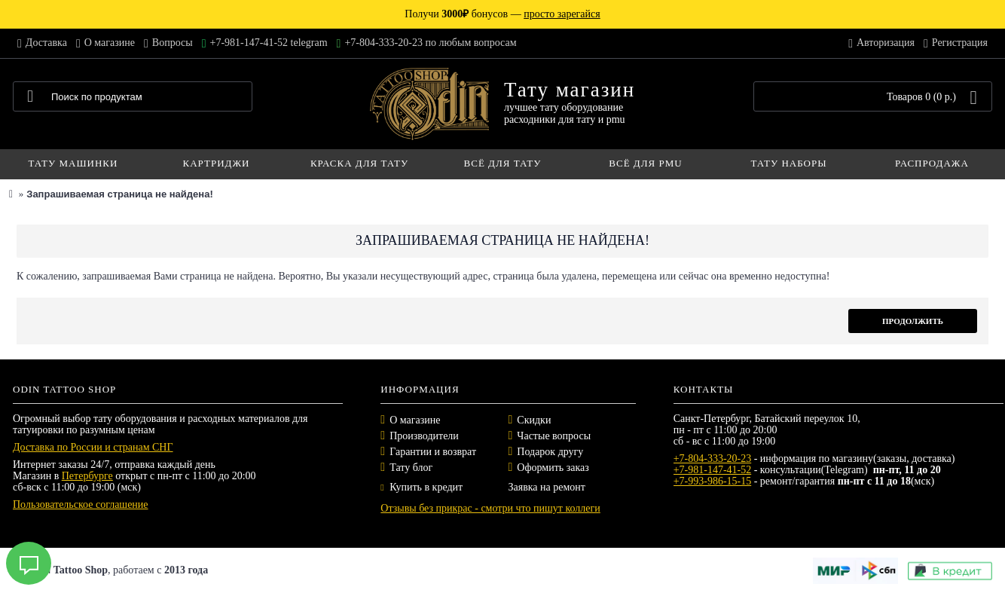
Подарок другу (550, 451)
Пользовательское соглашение (80, 504)
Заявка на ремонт (546, 487)
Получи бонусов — (502, 14)
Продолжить (912, 321)
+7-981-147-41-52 (713, 469)
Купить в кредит (421, 487)
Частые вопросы (554, 436)
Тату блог (410, 467)
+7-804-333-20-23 (713, 458)
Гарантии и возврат (432, 451)
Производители (424, 436)
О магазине (414, 420)
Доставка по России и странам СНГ (93, 447)
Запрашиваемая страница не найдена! (119, 194)
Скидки (534, 420)
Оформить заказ (552, 467)
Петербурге (87, 475)
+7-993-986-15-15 (713, 481)
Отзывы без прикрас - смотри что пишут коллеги (490, 508)
